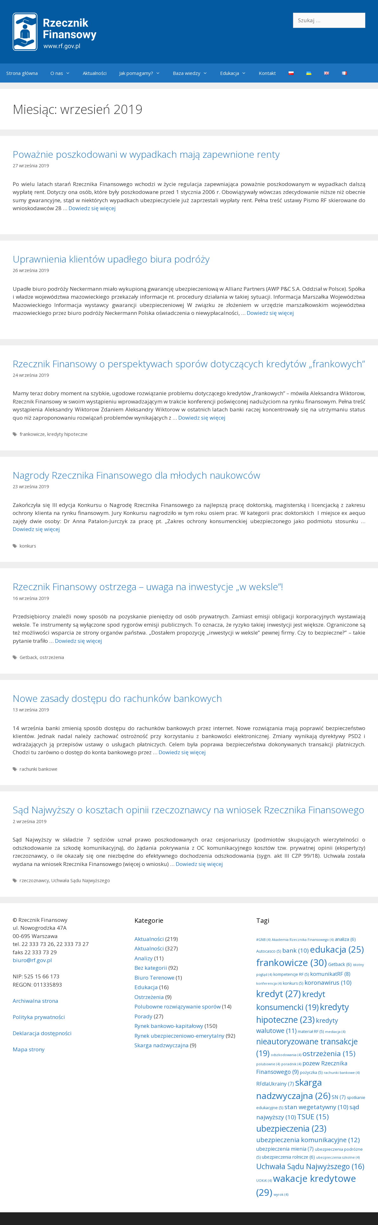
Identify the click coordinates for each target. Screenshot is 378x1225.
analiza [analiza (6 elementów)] (345, 939)
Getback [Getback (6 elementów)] (340, 964)
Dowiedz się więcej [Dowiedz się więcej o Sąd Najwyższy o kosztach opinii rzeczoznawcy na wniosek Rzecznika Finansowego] (199, 864)
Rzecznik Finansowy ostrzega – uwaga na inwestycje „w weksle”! (148, 586)
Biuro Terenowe (154, 977)
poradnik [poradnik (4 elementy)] (291, 1064)
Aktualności (95, 73)
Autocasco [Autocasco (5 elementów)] (268, 951)
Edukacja (236, 73)
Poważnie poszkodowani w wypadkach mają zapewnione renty (146, 154)
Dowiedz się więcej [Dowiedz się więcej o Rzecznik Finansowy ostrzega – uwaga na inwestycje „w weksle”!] (78, 640)
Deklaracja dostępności (42, 1033)
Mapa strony (29, 1049)
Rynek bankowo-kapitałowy (168, 1025)
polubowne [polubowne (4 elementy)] (268, 1064)
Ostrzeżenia (149, 997)
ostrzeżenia (52, 657)
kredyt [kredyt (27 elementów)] (278, 994)
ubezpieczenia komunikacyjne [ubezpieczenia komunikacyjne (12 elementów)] (308, 1139)
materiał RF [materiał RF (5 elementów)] (311, 1031)
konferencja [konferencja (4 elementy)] (269, 983)
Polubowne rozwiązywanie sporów (177, 1006)
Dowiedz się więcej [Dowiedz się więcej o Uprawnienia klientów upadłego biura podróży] (270, 312)
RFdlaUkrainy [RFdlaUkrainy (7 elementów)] (275, 1084)
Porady (143, 1016)
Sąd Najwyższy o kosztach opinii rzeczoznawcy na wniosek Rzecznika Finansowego (188, 809)
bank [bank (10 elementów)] (295, 950)
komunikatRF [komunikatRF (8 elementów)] (330, 973)
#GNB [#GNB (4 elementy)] (263, 939)
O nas (63, 73)
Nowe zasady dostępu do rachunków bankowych (117, 698)
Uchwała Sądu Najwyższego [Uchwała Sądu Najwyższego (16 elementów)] (310, 1166)
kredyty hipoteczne (67, 434)
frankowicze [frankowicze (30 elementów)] (291, 962)
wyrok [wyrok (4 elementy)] (281, 1194)
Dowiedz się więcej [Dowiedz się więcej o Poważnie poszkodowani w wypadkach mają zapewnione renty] (92, 208)
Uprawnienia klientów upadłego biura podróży (111, 258)
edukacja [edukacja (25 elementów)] (337, 949)
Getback (28, 657)
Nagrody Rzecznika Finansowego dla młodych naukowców (136, 475)
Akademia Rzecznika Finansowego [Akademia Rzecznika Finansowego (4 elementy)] (303, 939)
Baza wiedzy (193, 73)
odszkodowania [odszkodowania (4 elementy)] (286, 1055)
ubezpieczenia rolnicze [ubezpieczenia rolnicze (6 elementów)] (288, 1157)
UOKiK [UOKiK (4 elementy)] (264, 1180)
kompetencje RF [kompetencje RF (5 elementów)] (291, 974)
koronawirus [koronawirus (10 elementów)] (327, 982)
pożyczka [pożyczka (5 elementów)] (311, 1072)
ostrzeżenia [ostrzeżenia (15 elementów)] (329, 1053)
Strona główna (22, 73)
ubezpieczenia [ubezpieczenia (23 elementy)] (291, 1128)
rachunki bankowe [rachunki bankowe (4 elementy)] (342, 1072)
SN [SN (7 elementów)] (339, 1097)
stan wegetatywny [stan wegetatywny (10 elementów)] (316, 1107)
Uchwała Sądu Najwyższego (80, 880)
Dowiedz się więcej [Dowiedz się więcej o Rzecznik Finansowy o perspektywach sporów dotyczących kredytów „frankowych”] (201, 417)
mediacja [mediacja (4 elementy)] (335, 1031)
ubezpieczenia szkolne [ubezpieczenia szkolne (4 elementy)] (338, 1157)
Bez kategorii (150, 967)
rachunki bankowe (38, 769)
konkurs (28, 546)
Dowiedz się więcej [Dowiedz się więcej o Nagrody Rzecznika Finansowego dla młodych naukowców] (36, 529)
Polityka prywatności (39, 1017)
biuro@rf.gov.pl (32, 960)
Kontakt (267, 73)
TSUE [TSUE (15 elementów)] (313, 1117)
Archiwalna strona (35, 1000)
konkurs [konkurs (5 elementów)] (293, 983)
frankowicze (32, 434)
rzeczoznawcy (34, 880)
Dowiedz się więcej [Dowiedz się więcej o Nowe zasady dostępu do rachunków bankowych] (182, 752)
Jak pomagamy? (142, 73)
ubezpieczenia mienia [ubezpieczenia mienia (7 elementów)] (285, 1149)
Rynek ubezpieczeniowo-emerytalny (179, 1035)
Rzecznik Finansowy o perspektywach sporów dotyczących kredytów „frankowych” (189, 363)
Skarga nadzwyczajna (161, 1045)
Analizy (143, 958)
